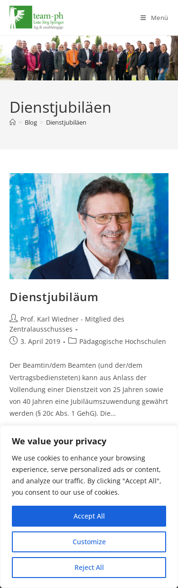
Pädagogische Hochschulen (122, 341)
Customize (89, 541)
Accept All (89, 515)
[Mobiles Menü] (155, 17)
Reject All (89, 567)
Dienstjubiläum (53, 296)
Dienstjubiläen (66, 122)
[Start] (12, 122)
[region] (89, 506)
